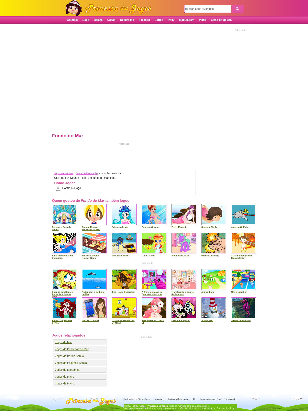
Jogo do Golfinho (240, 227)
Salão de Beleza (221, 19)
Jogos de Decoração (87, 173)
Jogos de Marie (64, 376)
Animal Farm (207, 292)
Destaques (129, 399)
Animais (72, 19)
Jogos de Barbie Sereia (69, 356)
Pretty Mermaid (179, 227)
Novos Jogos (144, 399)
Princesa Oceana (150, 227)
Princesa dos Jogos (110, 8)
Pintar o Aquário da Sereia (62, 321)
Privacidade (230, 399)
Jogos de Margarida (67, 369)
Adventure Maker (120, 255)
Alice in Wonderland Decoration (62, 256)
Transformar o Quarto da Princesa (182, 293)
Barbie (159, 19)
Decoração (127, 19)
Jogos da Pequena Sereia (71, 362)
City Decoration (239, 292)
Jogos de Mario (64, 383)
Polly (171, 19)
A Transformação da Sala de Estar (241, 256)
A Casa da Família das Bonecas (123, 321)
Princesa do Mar (120, 227)
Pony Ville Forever (180, 255)
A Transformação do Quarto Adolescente (152, 293)
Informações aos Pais (210, 399)
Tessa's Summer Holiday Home (90, 256)
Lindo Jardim (148, 255)
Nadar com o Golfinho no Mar (93, 293)
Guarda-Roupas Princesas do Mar (91, 228)
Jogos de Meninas (63, 173)
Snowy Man (207, 320)
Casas (111, 19)
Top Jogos (159, 399)
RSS (194, 399)
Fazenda (144, 19)
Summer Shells (209, 227)
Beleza (98, 19)
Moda (202, 19)
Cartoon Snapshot (180, 320)
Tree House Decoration (123, 292)
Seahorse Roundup (241, 320)
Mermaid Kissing (210, 255)
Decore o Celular (90, 320)
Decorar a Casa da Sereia (61, 228)
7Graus (142, 406)
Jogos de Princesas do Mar (72, 349)
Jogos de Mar (63, 342)
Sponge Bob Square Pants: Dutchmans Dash (62, 294)
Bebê (85, 19)
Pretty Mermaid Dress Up (153, 321)
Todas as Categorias (178, 399)
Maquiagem (186, 19)
